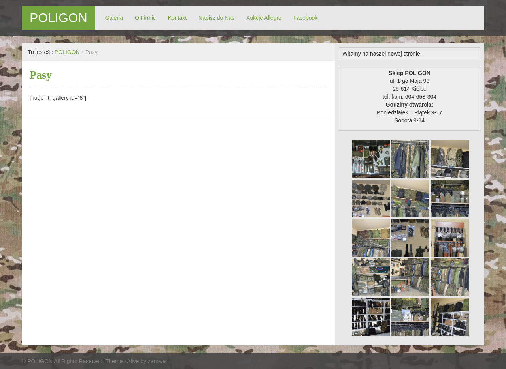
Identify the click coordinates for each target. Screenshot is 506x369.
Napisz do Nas (216, 18)
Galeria (114, 18)
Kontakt (177, 18)
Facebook (305, 18)
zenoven (158, 361)
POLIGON (58, 18)
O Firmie (145, 18)
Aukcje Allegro (263, 18)
